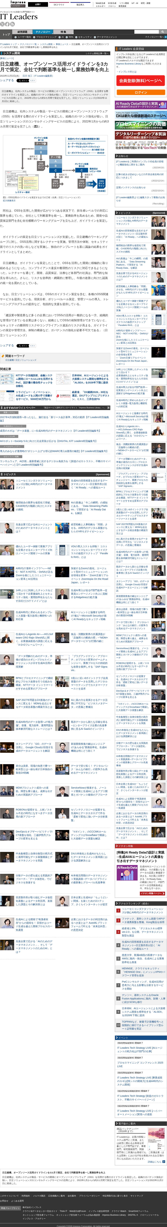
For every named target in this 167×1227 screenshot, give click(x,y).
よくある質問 (17, 1201)
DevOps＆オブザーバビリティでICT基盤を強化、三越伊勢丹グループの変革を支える (34, 835)
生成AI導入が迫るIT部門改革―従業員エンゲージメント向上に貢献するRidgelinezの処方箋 (89, 594)
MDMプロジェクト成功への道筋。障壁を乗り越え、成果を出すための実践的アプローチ (34, 791)
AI (63, 37)
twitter (2, 24)
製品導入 (80, 5)
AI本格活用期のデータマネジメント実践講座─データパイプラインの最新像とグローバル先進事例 (89, 879)
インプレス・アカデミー (34, 1218)
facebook (7, 24)
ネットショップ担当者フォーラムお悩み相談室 (78, 1215)
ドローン (112, 6)
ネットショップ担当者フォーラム (38, 1215)
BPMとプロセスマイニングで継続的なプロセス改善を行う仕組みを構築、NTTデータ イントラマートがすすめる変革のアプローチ (132, 497)
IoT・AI (135, 3)
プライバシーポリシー (89, 1196)
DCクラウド (59, 5)
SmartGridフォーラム (138, 1211)
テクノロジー (43, 31)
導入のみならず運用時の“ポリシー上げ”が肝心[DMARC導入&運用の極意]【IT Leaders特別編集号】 (54, 451)
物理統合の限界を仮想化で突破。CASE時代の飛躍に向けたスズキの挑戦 (34, 506)
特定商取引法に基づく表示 (115, 1196)
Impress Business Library (128, 63)
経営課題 (22, 31)
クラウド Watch (119, 1211)
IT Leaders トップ (8, 44)
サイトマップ (136, 1196)
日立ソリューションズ (25, 360)
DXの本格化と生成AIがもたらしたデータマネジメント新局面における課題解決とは (89, 857)
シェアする (7, 80)
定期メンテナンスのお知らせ (131, 187)
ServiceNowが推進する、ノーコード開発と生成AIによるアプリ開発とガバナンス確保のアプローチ (89, 791)
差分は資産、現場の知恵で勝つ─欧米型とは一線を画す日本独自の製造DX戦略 (34, 769)
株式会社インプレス (32, 1207)
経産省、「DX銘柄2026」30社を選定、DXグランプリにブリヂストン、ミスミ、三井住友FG (91, 395)
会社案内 (72, 1196)
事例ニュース (62, 44)
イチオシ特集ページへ (152, 893)
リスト (32, 80)
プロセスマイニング (46, 37)
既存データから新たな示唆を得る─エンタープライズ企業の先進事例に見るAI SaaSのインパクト (89, 725)
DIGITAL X (133, 1215)
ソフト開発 (124, 3)
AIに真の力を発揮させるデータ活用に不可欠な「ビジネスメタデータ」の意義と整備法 (89, 703)
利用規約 (26, 1196)
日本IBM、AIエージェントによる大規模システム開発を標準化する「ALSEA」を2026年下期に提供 (90, 379)
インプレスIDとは (127, 71)
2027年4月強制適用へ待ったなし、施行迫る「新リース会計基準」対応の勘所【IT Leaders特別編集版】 (54, 419)
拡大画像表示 (9, 200)
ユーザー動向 (24, 37)
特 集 (63, 31)
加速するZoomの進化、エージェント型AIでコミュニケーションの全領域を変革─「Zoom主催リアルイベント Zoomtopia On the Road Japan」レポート (89, 575)
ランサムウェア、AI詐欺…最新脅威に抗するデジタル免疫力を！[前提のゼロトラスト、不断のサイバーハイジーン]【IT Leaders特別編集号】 (55, 463)
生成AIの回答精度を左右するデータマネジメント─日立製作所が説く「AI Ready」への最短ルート (89, 484)
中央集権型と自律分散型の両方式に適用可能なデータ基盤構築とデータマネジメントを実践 (34, 857)
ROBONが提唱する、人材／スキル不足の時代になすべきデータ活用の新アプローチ (34, 813)
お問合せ (4, 1201)
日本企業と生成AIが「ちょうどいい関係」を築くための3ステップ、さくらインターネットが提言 (89, 901)
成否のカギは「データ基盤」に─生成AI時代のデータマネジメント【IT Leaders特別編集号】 (50, 430)
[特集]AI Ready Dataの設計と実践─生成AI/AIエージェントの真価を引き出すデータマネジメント (140, 857)
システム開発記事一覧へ (97, 53)
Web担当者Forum (77, 1211)
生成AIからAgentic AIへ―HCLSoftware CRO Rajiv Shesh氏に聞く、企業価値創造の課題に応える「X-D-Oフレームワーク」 (131, 432)
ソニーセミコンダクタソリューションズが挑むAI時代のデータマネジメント (34, 484)
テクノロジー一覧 (28, 44)
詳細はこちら (154, 1161)
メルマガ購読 (39, 1196)
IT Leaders (19, 16)
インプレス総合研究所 (98, 1211)
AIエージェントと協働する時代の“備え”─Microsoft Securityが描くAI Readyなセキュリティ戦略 (88, 616)
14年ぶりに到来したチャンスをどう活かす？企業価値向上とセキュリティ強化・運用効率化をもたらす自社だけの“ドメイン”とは (132, 375)
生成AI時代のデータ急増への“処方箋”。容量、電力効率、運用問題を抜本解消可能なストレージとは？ (34, 725)
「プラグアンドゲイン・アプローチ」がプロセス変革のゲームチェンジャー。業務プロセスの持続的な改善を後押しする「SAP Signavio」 (89, 663)
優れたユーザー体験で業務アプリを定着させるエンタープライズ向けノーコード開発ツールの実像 (34, 550)
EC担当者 (112, 3)
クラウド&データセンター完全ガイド (40, 1211)
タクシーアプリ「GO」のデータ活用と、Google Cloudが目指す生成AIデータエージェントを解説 (34, 747)
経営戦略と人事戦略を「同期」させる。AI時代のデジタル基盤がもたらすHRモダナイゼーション (89, 528)
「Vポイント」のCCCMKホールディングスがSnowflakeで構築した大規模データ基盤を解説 (89, 835)
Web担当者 (100, 3)
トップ (6, 34)
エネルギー (100, 6)
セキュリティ (85, 37)
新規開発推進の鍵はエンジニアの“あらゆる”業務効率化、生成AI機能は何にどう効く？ (89, 747)
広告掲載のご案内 (56, 1196)
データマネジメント (107, 37)
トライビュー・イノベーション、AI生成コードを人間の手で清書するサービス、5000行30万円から (34, 395)
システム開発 (46, 44)
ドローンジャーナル (149, 1215)
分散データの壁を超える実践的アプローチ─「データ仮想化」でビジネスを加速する (34, 879)
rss (12, 24)
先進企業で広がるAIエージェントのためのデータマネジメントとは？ (34, 528)
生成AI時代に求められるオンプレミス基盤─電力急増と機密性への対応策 (34, 616)
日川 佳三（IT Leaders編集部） (38, 76)
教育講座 (122, 6)
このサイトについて (9, 1196)
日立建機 (9, 360)
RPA (71, 37)
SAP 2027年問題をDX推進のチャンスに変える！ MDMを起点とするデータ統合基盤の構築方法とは (34, 703)
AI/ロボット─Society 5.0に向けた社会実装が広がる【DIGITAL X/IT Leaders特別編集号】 (49, 441)
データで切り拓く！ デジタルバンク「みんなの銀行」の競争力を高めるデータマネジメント (89, 769)
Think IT (63, 1211)
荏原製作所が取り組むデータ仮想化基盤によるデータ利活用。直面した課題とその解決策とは (34, 901)
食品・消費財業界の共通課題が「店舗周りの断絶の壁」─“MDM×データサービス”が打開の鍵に (89, 637)
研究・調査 (145, 3)
